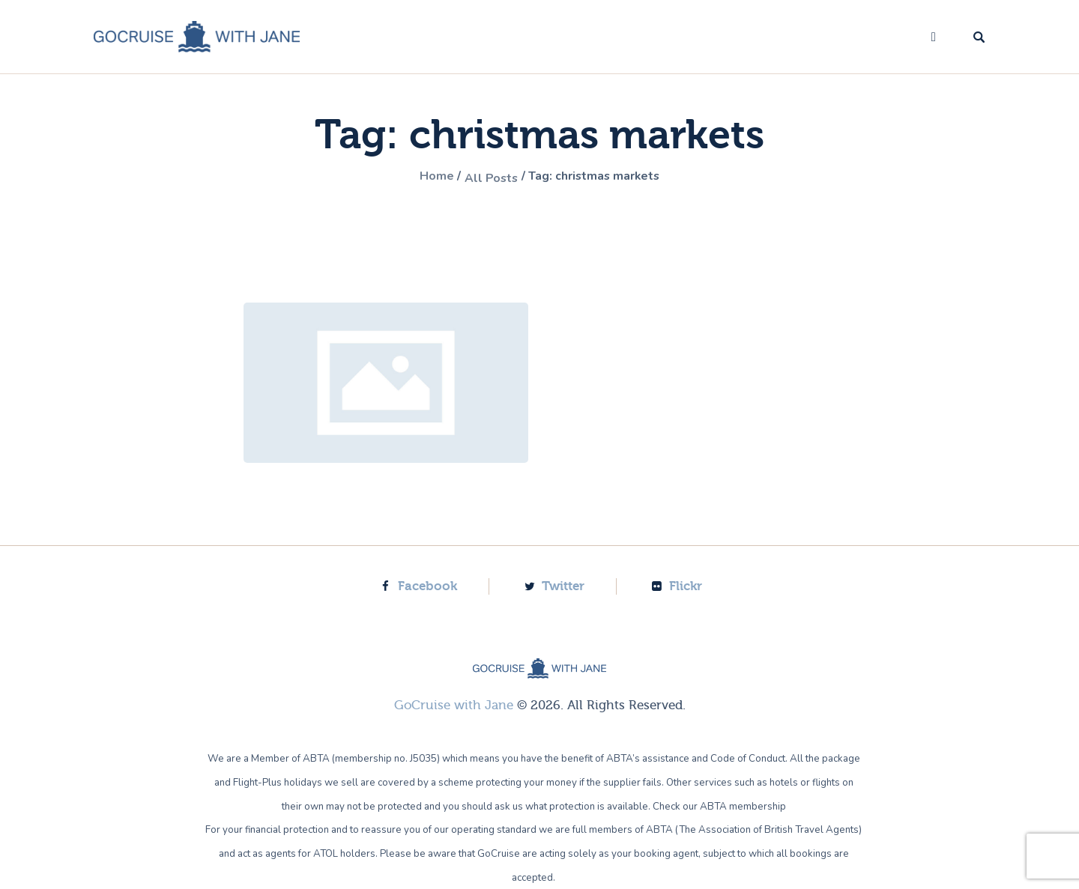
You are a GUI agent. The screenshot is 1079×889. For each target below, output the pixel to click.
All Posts (485, 177)
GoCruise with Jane (453, 704)
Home (424, 177)
